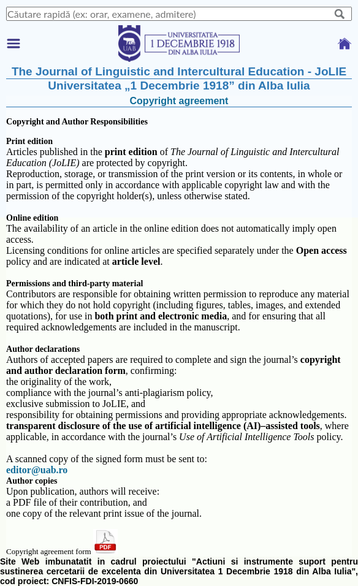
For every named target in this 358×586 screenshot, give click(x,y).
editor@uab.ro (36, 470)
